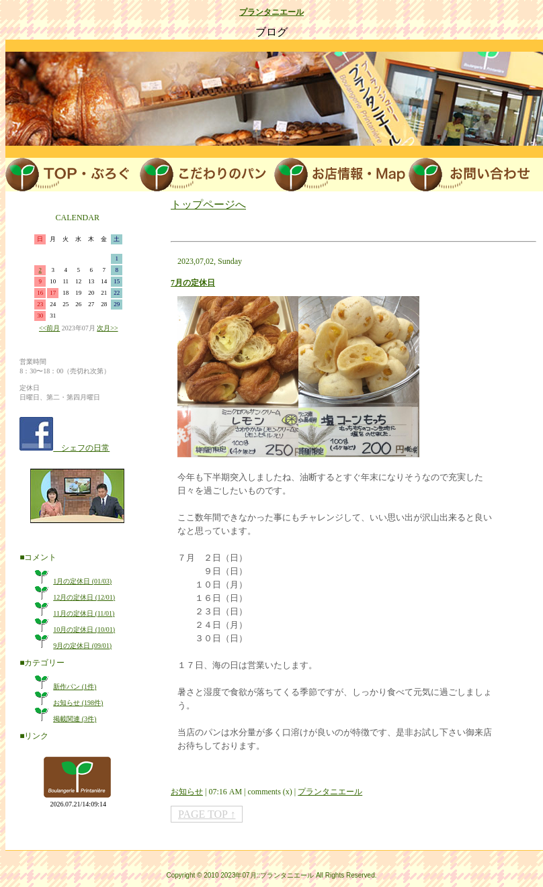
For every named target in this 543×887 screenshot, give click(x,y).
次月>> (107, 328)
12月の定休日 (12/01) (84, 597)
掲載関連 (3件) (74, 718)
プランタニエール (271, 12)
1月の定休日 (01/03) (82, 581)
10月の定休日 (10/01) (84, 629)
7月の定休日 (193, 282)
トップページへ (208, 204)
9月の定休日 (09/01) (82, 645)
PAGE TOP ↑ (206, 814)
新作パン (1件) (74, 686)
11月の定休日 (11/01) (83, 613)
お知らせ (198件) (78, 702)
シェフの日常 (81, 448)
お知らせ (187, 791)
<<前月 (49, 328)
